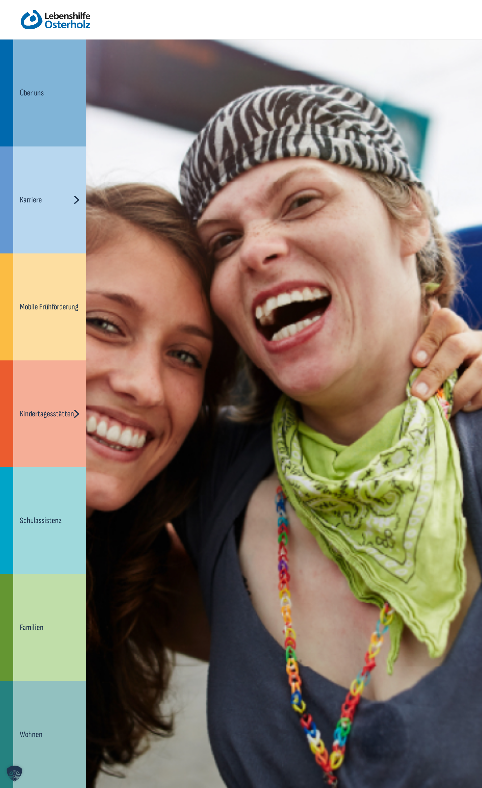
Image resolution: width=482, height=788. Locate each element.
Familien (31, 627)
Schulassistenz (41, 520)
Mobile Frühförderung (49, 307)
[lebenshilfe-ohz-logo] (55, 20)
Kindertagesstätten (47, 414)
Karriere (31, 200)
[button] (14, 773)
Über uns (32, 93)
